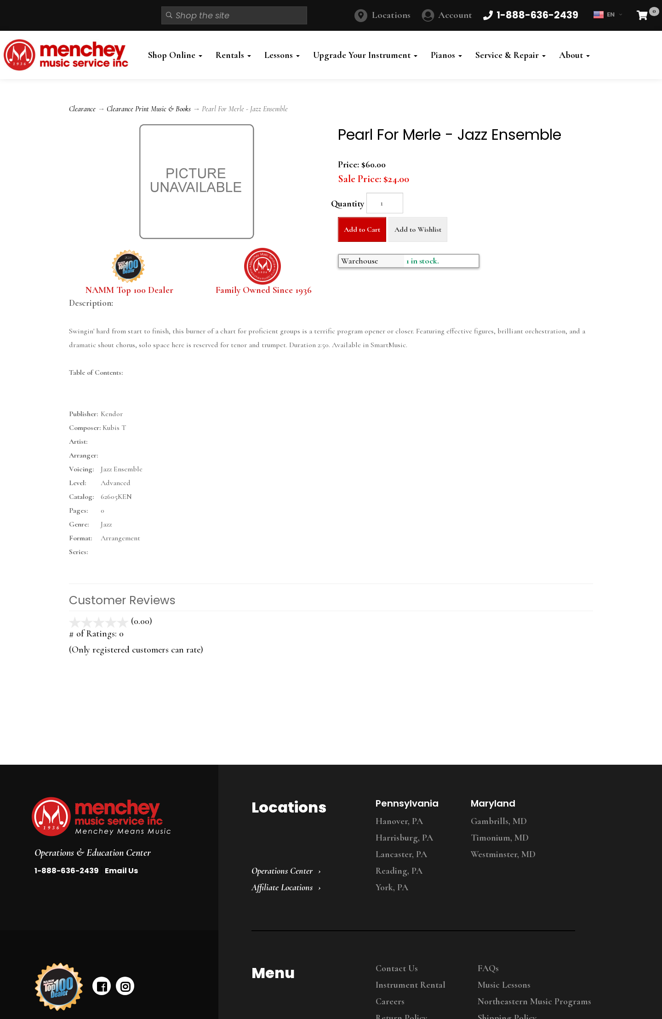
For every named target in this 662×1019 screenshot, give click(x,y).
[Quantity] (384, 203)
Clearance (82, 109)
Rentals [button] (233, 55)
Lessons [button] (282, 55)
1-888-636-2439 (66, 870)
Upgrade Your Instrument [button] (365, 55)
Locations (391, 15)
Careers (390, 1001)
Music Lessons (504, 984)
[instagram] (125, 986)
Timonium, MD (500, 837)
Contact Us (397, 968)
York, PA (392, 887)
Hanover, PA (399, 821)
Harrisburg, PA (404, 837)
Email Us (121, 870)
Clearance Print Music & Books (149, 109)
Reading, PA (399, 870)
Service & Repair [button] (510, 55)
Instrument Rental (410, 984)
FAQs (488, 968)
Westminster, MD (503, 854)
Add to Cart (362, 229)
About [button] (574, 55)
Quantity (347, 203)
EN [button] (607, 14)
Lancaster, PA (401, 854)
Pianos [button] (446, 55)
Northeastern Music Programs (534, 1001)
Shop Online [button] (175, 55)
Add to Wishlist (417, 229)
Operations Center (282, 870)
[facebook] (101, 986)
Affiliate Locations (282, 887)
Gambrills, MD (499, 821)
